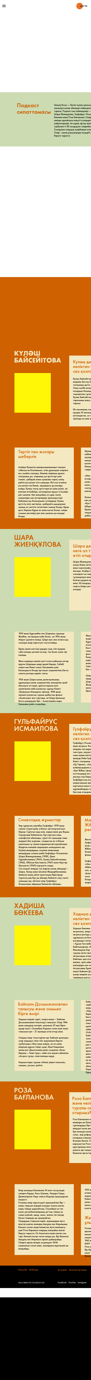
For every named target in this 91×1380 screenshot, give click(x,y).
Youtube (72, 1282)
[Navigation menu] (4, 6)
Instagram (82, 1282)
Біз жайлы (62, 1269)
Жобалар (33, 1269)
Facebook (62, 1282)
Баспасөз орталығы (78, 1269)
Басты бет (22, 1269)
